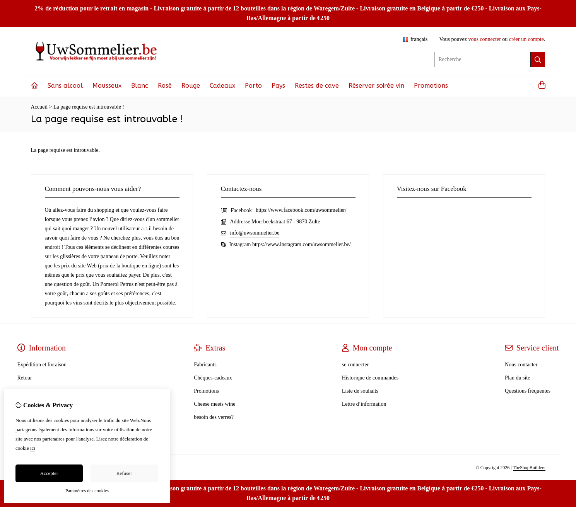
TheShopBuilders (529, 467)
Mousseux (106, 85)
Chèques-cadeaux (213, 378)
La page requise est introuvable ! (88, 107)
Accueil (39, 107)
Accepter (49, 473)
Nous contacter (521, 364)
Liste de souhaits (360, 391)
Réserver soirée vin (376, 85)
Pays (278, 85)
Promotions (431, 85)
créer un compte (526, 39)
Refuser (124, 473)
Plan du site (517, 378)
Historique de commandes (370, 378)
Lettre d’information (364, 404)
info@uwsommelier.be (255, 233)
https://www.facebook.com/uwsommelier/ (301, 210)
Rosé (165, 85)
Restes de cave (317, 85)
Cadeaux (222, 85)
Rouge (190, 85)
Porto (253, 85)
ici (32, 448)
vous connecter (484, 39)
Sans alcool (65, 85)
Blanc (139, 85)
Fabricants (205, 364)
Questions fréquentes (527, 391)
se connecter (355, 364)
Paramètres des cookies (87, 490)
